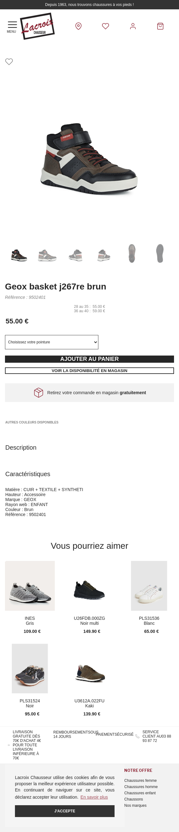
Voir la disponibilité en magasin (89, 370)
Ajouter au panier (89, 359)
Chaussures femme (140, 780)
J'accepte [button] (64, 811)
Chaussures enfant (140, 793)
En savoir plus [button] (94, 797)
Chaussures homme (141, 787)
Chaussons (133, 799)
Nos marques (135, 805)
